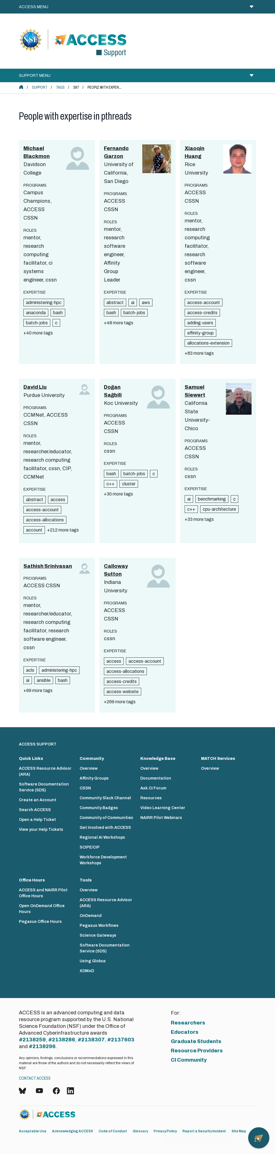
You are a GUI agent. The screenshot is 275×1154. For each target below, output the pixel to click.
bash (58, 312)
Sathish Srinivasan (47, 566)
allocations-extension (208, 343)
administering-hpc (44, 302)
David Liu (35, 387)
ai (132, 302)
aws (146, 302)
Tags (60, 87)
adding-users (200, 322)
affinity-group (200, 333)
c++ (110, 483)
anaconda (36, 312)
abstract (115, 302)
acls (30, 670)
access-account (203, 302)
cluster (129, 483)
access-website (122, 691)
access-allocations (45, 519)
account (34, 530)
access (58, 499)
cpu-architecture (219, 509)
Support (39, 87)
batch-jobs (37, 322)
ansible (44, 680)
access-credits (202, 312)
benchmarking (212, 499)
